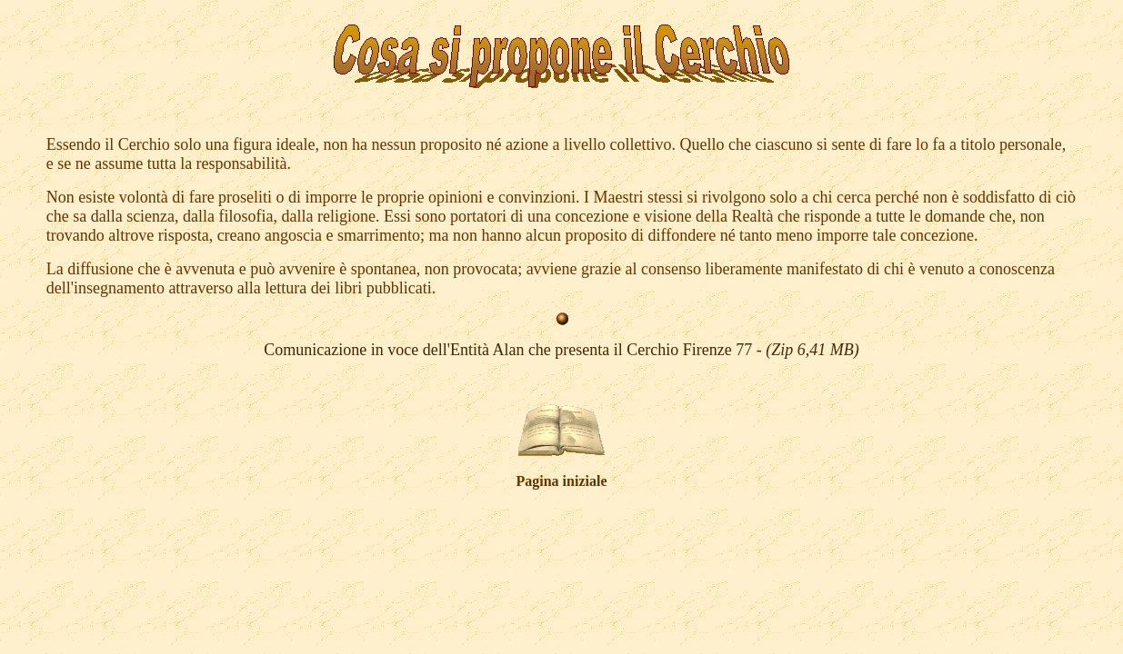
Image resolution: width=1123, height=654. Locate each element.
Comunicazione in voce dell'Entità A (384, 350)
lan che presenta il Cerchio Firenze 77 (681, 350)
